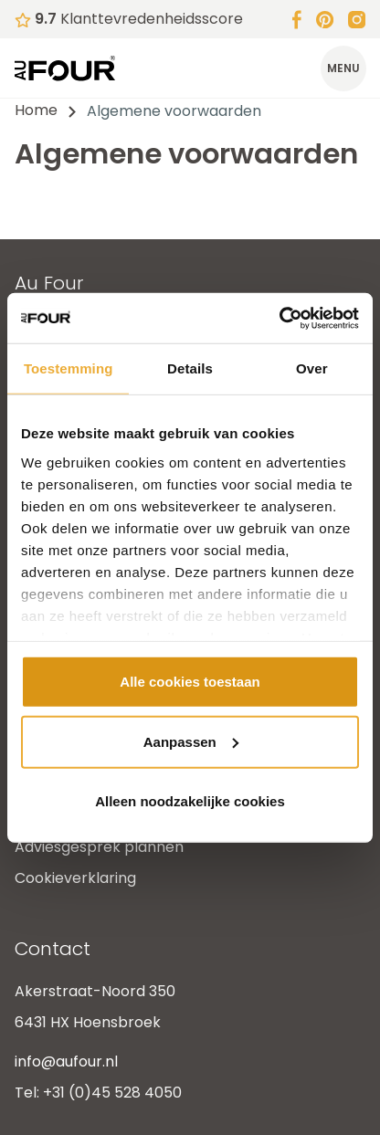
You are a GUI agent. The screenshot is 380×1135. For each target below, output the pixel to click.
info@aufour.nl (66, 1061)
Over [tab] (312, 368)
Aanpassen (190, 741)
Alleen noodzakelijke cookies (190, 801)
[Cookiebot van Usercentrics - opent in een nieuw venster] (279, 318)
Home (36, 110)
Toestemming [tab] (68, 368)
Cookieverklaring (75, 877)
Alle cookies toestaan (189, 681)
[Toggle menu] (343, 68)
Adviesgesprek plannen (99, 846)
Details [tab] (190, 368)
